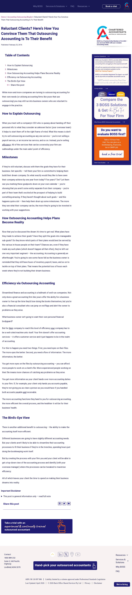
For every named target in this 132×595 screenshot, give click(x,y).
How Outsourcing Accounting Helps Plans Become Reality (33, 73)
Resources (83, 6)
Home (3, 17)
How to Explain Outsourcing (19, 65)
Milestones (12, 69)
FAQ (72, 6)
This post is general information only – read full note (27, 496)
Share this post (17, 85)
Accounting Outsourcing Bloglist (20, 17)
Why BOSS (38, 6)
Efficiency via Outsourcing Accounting (24, 77)
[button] (60, 503)
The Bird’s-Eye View (16, 81)
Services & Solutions (56, 6)
